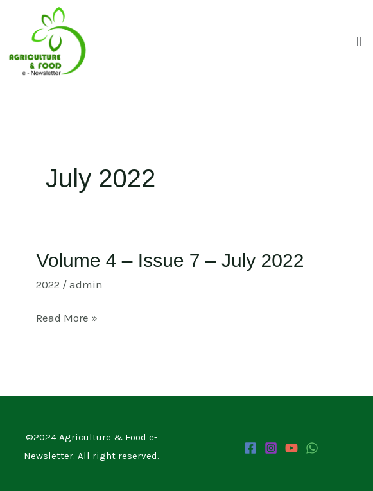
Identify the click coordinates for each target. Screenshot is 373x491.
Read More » (67, 318)
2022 (48, 284)
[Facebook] (250, 448)
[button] (359, 42)
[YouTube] (291, 448)
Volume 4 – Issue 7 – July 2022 (170, 260)
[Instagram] (271, 448)
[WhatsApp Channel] (312, 448)
